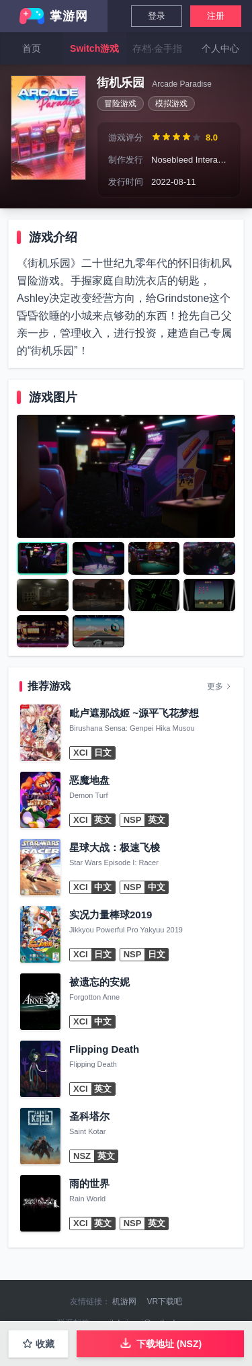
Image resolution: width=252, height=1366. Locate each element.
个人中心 (220, 48)
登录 (156, 16)
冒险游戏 (120, 103)
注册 (215, 16)
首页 (31, 48)
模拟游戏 (171, 103)
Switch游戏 (94, 48)
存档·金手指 (157, 48)
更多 (220, 686)
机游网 (124, 1301)
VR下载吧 (165, 1301)
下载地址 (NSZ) (160, 1342)
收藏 (38, 1343)
